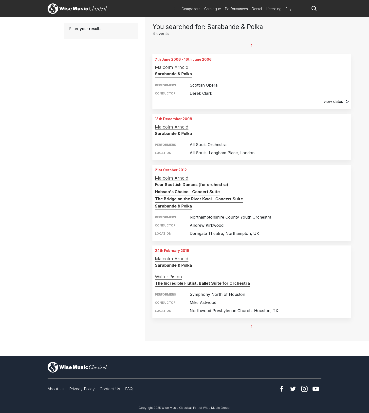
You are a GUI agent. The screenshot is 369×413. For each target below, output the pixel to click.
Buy (288, 9)
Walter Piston (168, 276)
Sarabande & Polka (173, 73)
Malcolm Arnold (171, 67)
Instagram (304, 389)
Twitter (293, 389)
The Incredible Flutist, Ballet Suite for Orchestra (202, 283)
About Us (56, 388)
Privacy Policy (82, 388)
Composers (191, 9)
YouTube (316, 389)
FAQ (129, 388)
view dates (336, 101)
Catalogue (212, 9)
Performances (236, 9)
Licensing (273, 9)
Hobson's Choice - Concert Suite (187, 191)
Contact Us (110, 388)
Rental (257, 9)
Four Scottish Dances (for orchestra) (191, 184)
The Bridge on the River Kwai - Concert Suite (199, 198)
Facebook (281, 389)
